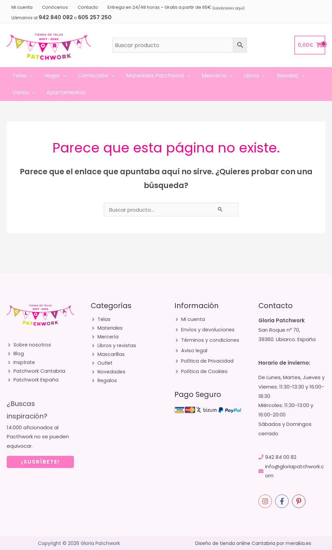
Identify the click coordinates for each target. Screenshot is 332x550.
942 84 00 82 (280, 457)
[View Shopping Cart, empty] (309, 45)
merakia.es (298, 543)
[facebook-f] (283, 501)
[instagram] (266, 501)
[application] (29, 75)
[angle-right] (29, 345)
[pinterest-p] (299, 501)
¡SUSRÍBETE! (40, 465)
